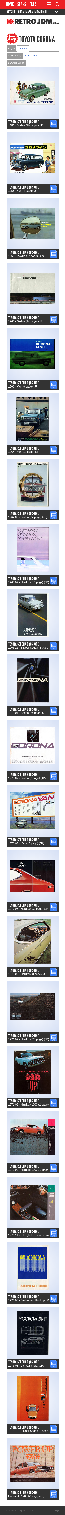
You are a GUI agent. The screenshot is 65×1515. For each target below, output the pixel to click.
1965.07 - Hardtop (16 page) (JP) (28, 582)
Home (10, 4)
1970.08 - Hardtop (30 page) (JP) (28, 908)
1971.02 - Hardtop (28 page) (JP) (28, 1039)
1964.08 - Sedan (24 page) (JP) (27, 517)
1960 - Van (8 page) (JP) (23, 386)
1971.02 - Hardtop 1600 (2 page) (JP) (31, 1104)
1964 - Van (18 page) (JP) (24, 451)
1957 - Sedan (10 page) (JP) (26, 125)
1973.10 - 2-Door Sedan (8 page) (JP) (31, 1430)
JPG (53, 121)
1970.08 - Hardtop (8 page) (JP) (28, 974)
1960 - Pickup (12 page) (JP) (26, 256)
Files (32, 4)
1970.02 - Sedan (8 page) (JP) (27, 778)
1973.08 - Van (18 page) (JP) (26, 1365)
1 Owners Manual (16, 63)
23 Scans (23, 48)
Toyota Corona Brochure (23, 121)
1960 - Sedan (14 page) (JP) (26, 321)
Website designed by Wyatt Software (57, 1511)
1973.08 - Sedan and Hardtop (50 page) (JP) (35, 1300)
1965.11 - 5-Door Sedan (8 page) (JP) (31, 647)
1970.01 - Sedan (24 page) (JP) (27, 712)
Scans (21, 4)
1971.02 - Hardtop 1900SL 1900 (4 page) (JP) (36, 1169)
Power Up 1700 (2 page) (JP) (26, 1496)
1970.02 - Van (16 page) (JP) (26, 843)
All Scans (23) (14, 55)
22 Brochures (31, 55)
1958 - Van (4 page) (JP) (23, 190)
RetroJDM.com (24, 23)
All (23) (11, 48)
